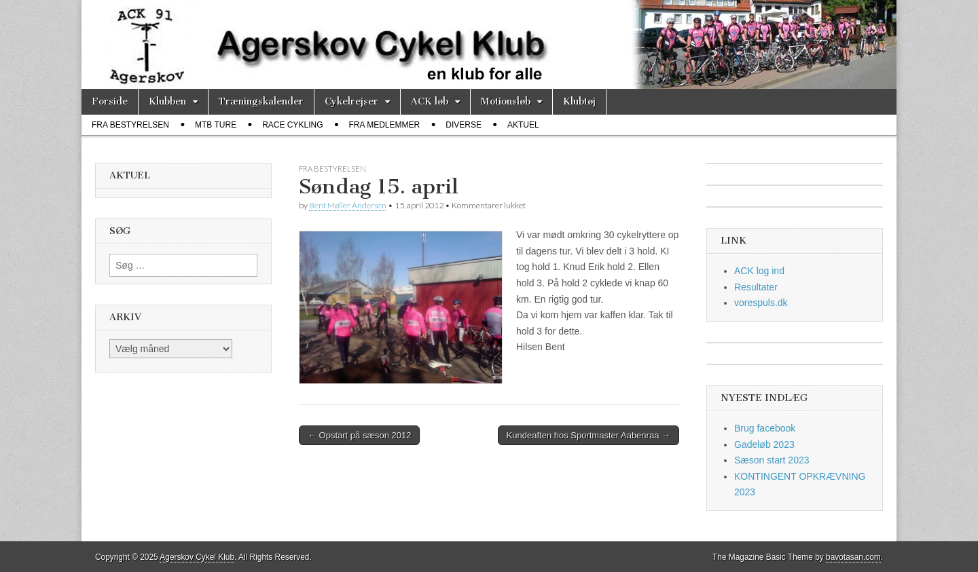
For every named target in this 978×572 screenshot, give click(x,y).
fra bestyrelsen (130, 125)
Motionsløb (505, 101)
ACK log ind (759, 270)
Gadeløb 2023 (764, 444)
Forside (110, 101)
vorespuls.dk (761, 302)
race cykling (292, 125)
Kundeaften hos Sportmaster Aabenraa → (588, 435)
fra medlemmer (384, 125)
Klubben (167, 101)
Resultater (756, 287)
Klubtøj (579, 101)
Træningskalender (261, 101)
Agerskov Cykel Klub (197, 557)
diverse (464, 125)
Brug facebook (764, 428)
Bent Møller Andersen (347, 205)
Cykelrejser (351, 101)
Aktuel (523, 125)
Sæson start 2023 (772, 460)
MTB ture (215, 125)
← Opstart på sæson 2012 (359, 435)
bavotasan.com (853, 557)
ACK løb (429, 101)
